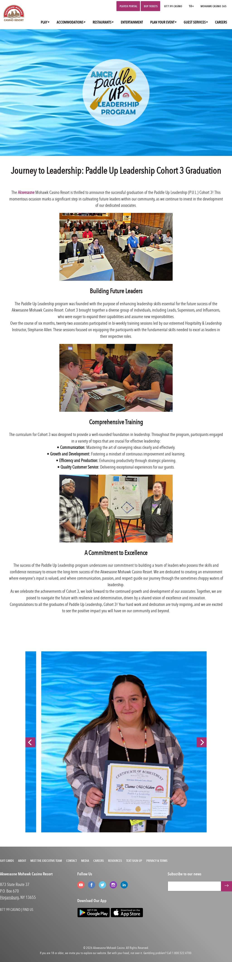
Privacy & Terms (156, 860)
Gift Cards (7, 860)
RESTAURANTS (102, 22)
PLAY (44, 22)
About (22, 860)
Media (85, 860)
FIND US (28, 909)
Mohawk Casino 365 (214, 6)
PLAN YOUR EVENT (162, 22)
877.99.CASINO (173, 6)
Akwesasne (26, 192)
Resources (115, 860)
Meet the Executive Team (46, 860)
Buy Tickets (151, 6)
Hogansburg (9, 897)
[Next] (202, 742)
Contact (71, 860)
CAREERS (221, 22)
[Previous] (30, 742)
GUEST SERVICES (195, 22)
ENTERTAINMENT (132, 22)
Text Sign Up (134, 860)
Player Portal (128, 6)
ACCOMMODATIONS (70, 22)
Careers (98, 860)
